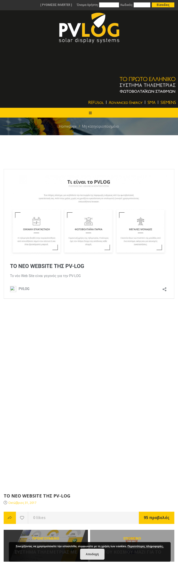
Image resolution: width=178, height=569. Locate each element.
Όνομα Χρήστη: (88, 5)
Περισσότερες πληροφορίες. (146, 546)
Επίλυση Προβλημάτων (22, 444)
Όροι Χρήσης (14, 450)
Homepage (68, 126)
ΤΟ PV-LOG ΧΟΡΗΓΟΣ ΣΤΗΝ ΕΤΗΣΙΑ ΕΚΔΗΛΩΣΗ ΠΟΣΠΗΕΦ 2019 (56, 485)
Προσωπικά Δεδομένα (21, 455)
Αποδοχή (92, 554)
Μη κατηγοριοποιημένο (100, 126)
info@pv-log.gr (21, 526)
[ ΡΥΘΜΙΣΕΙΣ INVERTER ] (56, 5)
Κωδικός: (127, 5)
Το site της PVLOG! (19, 479)
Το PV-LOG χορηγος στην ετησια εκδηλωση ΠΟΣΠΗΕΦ (47, 491)
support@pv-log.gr (24, 532)
